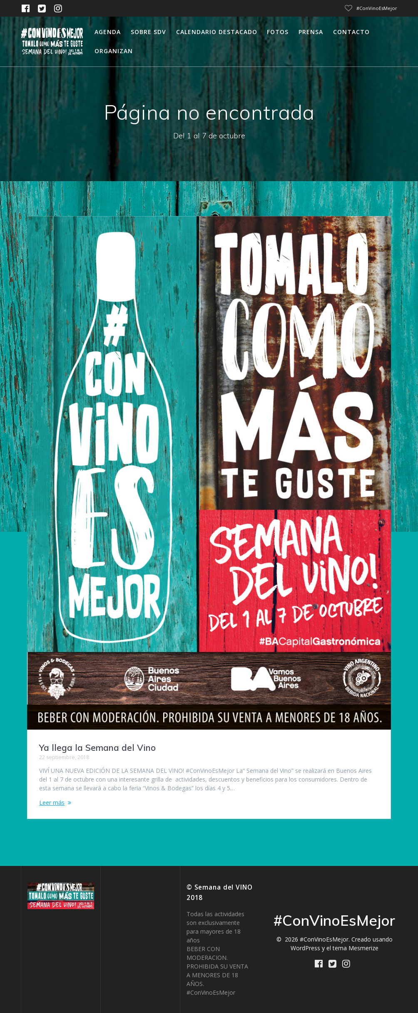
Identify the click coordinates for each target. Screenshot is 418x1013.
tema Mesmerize (355, 948)
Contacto (351, 32)
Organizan (114, 51)
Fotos (278, 32)
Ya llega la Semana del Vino (97, 747)
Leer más (52, 802)
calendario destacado (216, 32)
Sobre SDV (148, 32)
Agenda (108, 32)
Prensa (311, 32)
